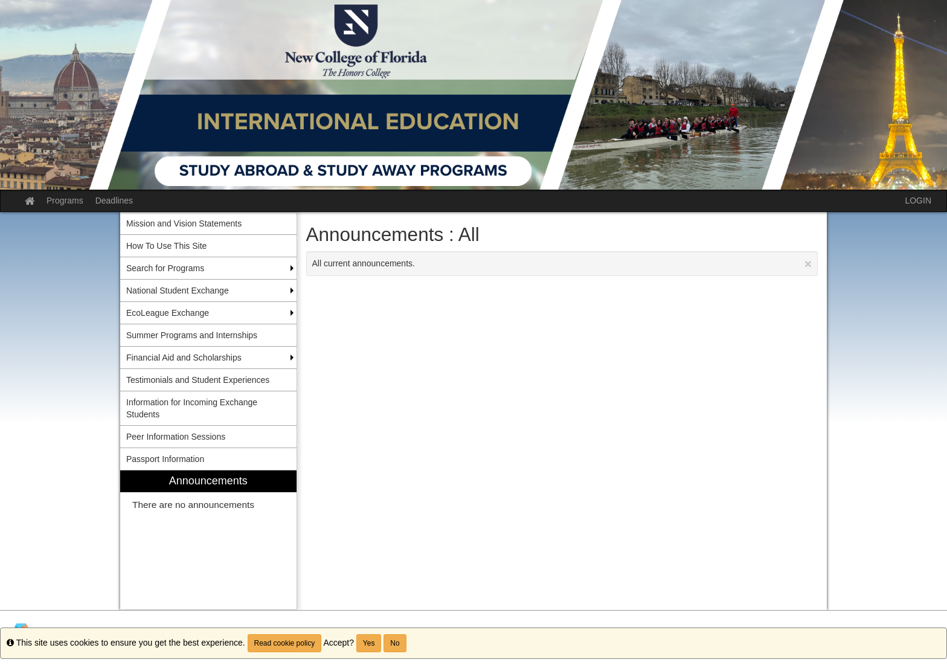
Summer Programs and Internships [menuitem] (191, 335)
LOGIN (918, 200)
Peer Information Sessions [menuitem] (175, 436)
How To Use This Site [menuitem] (166, 246)
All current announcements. (562, 264)
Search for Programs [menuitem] (165, 268)
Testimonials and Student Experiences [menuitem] (197, 380)
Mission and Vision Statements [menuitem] (184, 223)
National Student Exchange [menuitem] (177, 290)
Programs (65, 200)
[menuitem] (208, 540)
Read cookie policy (284, 643)
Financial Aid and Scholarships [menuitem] (184, 357)
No (394, 643)
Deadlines (114, 200)
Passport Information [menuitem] (165, 459)
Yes (369, 643)
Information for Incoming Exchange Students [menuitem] (191, 408)
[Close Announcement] (808, 263)
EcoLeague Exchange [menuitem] (167, 313)
